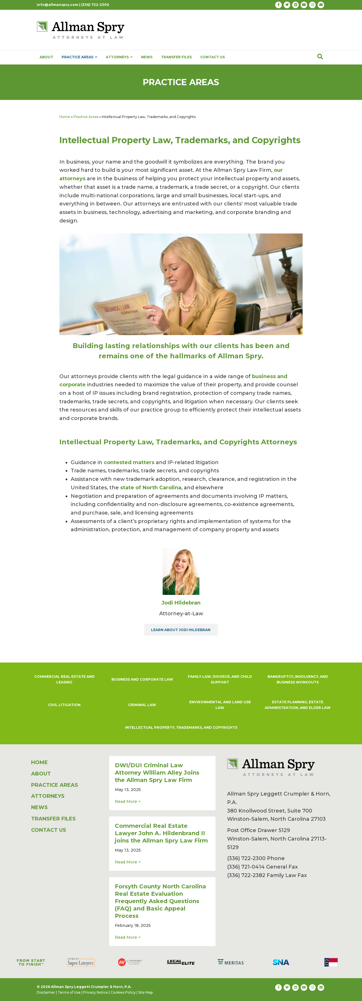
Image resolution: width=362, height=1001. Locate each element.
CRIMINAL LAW (142, 705)
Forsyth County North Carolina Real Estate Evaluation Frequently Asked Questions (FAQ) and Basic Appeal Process (160, 901)
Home (64, 117)
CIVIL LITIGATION (64, 705)
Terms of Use (69, 992)
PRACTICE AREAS (79, 57)
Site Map (145, 992)
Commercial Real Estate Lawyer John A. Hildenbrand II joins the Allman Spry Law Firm (161, 833)
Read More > (128, 801)
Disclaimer (46, 992)
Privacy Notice (95, 992)
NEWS (146, 57)
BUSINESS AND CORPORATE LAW (142, 679)
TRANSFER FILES (176, 57)
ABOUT (46, 57)
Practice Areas (86, 117)
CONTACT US (212, 57)
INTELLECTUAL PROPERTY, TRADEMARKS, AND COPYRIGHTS (181, 727)
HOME (39, 762)
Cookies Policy (123, 992)
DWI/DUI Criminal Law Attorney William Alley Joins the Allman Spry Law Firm (157, 772)
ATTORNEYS (119, 57)
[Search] (320, 57)
